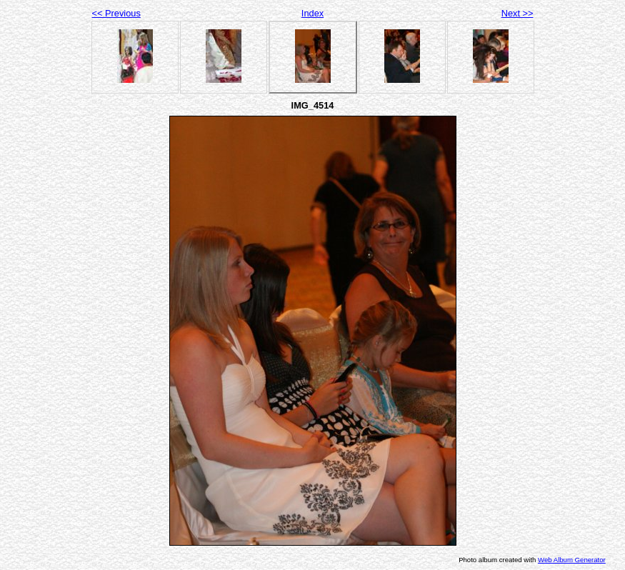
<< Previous (116, 13)
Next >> (517, 13)
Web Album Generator (572, 560)
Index (312, 13)
